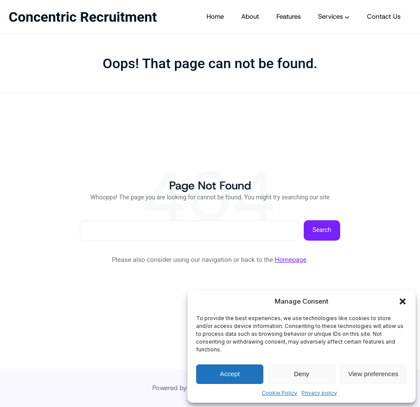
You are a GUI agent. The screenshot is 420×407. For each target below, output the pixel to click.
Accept (230, 373)
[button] (402, 301)
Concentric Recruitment (83, 17)
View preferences (373, 373)
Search (321, 229)
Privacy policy (319, 393)
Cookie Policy (279, 393)
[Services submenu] (347, 17)
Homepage (290, 260)
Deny (301, 373)
